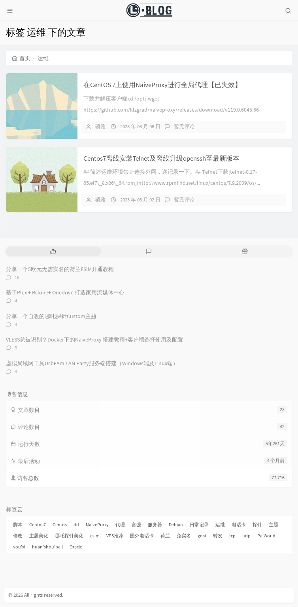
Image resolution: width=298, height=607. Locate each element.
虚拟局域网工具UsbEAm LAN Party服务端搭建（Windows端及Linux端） (92, 363)
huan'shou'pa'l (47, 547)
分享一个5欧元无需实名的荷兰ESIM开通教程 (60, 269)
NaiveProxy (97, 524)
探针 (257, 524)
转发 (218, 536)
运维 (220, 524)
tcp (232, 536)
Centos (60, 524)
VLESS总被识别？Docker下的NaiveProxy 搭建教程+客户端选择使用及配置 (94, 339)
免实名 (184, 536)
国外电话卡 (142, 536)
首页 (21, 58)
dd (76, 524)
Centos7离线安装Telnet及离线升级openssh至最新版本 (161, 158)
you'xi (19, 547)
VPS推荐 (114, 536)
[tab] (53, 251)
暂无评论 (184, 126)
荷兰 (165, 536)
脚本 (18, 524)
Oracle (76, 547)
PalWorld (266, 536)
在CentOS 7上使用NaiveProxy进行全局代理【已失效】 (162, 84)
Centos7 (37, 524)
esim (95, 536)
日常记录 (199, 524)
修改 (18, 536)
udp (246, 536)
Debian (176, 524)
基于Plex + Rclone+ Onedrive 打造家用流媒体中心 (65, 292)
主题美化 (38, 536)
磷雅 (100, 126)
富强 (136, 524)
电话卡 (239, 524)
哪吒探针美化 (69, 536)
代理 (120, 524)
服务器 (155, 524)
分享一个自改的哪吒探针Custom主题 (51, 316)
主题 (273, 524)
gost (202, 536)
